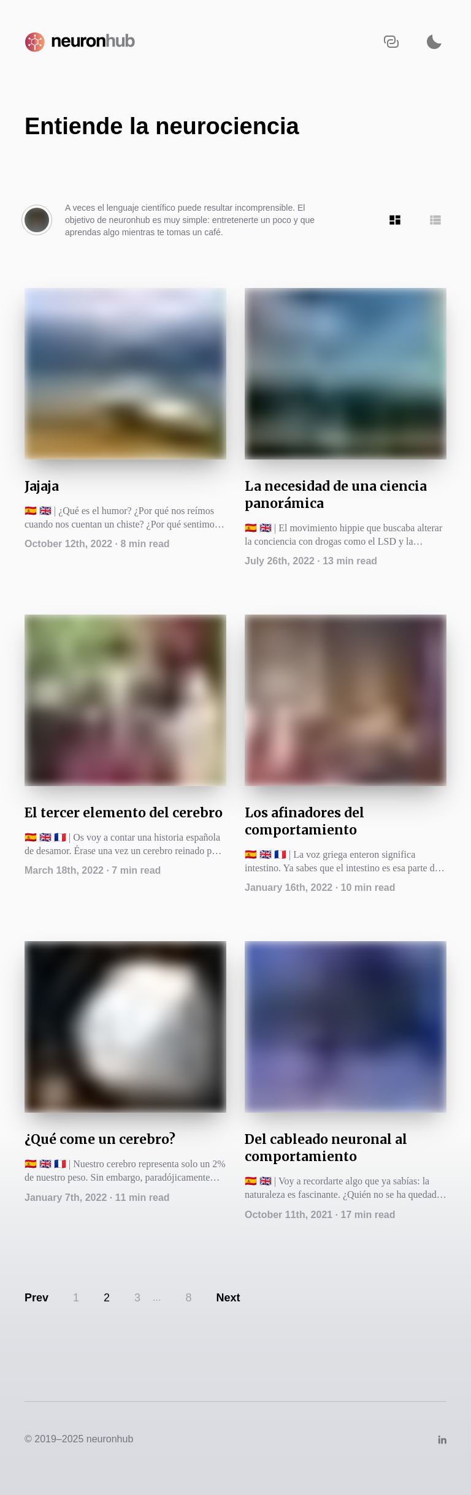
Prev (36, 1298)
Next (228, 1298)
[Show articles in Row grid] (435, 220)
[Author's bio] (37, 220)
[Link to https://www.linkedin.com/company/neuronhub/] (442, 1439)
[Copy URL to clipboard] (391, 41)
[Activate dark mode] (434, 41)
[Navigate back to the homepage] (83, 41)
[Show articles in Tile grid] (395, 220)
